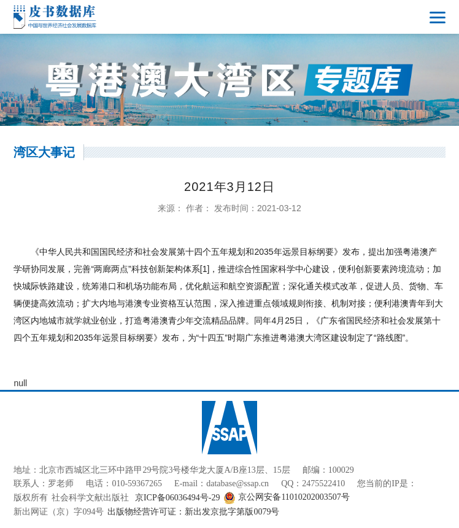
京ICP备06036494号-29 (177, 497)
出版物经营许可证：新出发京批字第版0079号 (193, 511)
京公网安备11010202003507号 (286, 497)
